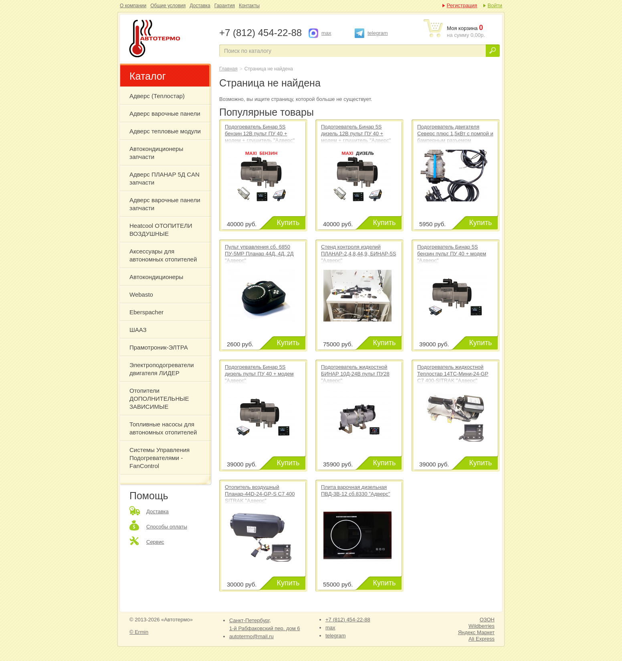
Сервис (155, 542)
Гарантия (224, 5)
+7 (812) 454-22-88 (347, 620)
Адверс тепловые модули (165, 131)
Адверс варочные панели (164, 113)
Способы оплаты (166, 527)
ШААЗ (138, 329)
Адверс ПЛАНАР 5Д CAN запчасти (164, 178)
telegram (378, 33)
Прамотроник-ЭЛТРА (158, 347)
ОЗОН (487, 620)
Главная (228, 69)
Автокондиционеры (156, 276)
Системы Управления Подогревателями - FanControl (159, 457)
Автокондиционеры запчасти (156, 152)
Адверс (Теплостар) (157, 95)
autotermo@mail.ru (251, 636)
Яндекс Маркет (476, 632)
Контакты (249, 5)
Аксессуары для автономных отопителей (163, 255)
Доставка (200, 5)
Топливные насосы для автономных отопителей (163, 428)
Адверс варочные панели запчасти (164, 204)
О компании (133, 5)
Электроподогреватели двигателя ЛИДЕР (161, 369)
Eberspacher (146, 312)
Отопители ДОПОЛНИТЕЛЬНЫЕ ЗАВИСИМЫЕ (159, 398)
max (326, 33)
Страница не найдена (169, 39)
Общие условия (168, 5)
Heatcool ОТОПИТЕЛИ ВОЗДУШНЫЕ (160, 229)
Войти (495, 5)
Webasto (141, 294)
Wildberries (482, 626)
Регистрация (462, 5)
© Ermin (138, 632)
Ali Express (482, 639)
